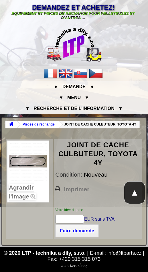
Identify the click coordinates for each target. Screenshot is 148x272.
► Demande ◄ (74, 86)
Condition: (69, 174)
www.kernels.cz (74, 265)
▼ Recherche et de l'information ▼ (74, 108)
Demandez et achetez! (73, 7)
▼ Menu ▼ (74, 97)
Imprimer (76, 189)
